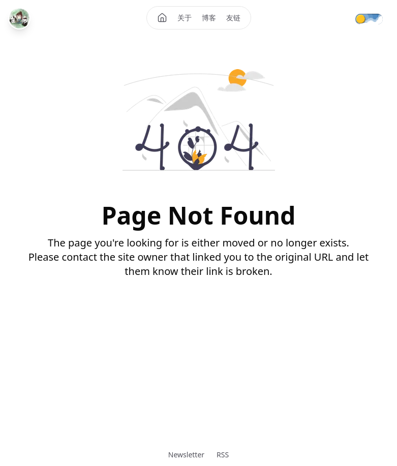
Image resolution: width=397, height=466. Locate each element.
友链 (233, 17)
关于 (184, 17)
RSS (223, 454)
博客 (209, 17)
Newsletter (186, 454)
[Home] (162, 18)
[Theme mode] (376, 18)
